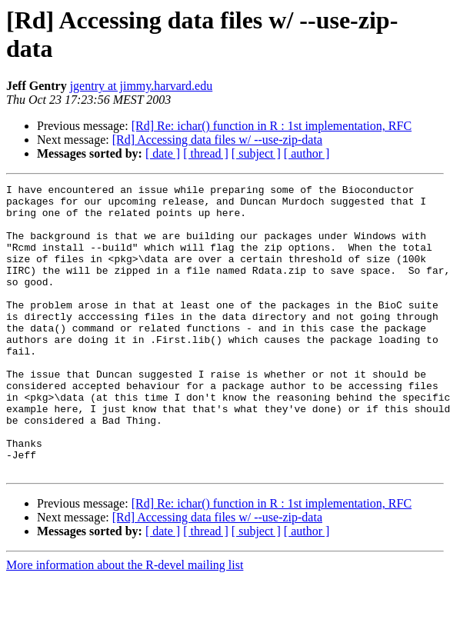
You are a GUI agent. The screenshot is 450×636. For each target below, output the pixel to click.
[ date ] (162, 153)
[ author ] (307, 153)
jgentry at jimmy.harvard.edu (141, 85)
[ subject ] (256, 153)
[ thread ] (205, 153)
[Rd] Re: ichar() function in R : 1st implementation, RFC (272, 125)
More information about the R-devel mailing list (124, 622)
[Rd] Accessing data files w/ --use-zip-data (217, 139)
